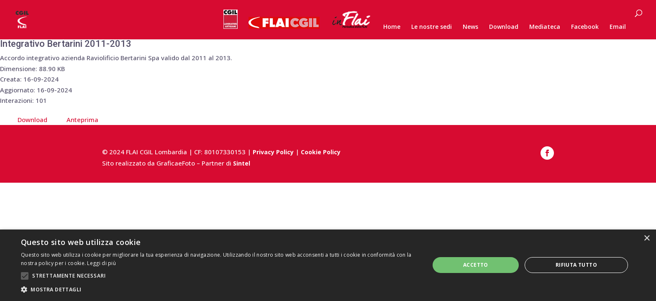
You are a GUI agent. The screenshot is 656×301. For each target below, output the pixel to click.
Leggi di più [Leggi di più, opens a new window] (101, 263)
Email (618, 27)
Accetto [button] (475, 264)
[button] (219, 289)
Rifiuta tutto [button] (576, 264)
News (470, 27)
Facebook (585, 27)
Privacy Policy (273, 152)
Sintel (241, 163)
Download (503, 27)
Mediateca (544, 27)
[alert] (328, 265)
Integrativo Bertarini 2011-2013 (65, 43)
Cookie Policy (321, 152)
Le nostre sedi (431, 27)
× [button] (646, 238)
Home (391, 27)
